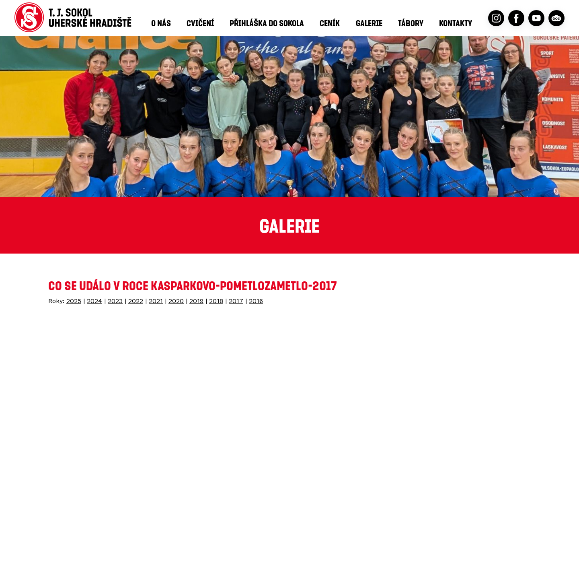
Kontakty (455, 23)
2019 (196, 301)
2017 (236, 301)
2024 (94, 301)
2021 (156, 301)
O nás (161, 23)
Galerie (369, 23)
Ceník (330, 23)
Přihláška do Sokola (267, 23)
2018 (216, 301)
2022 (135, 301)
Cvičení (200, 23)
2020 (176, 301)
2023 (115, 301)
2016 (256, 301)
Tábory (410, 23)
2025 (73, 301)
